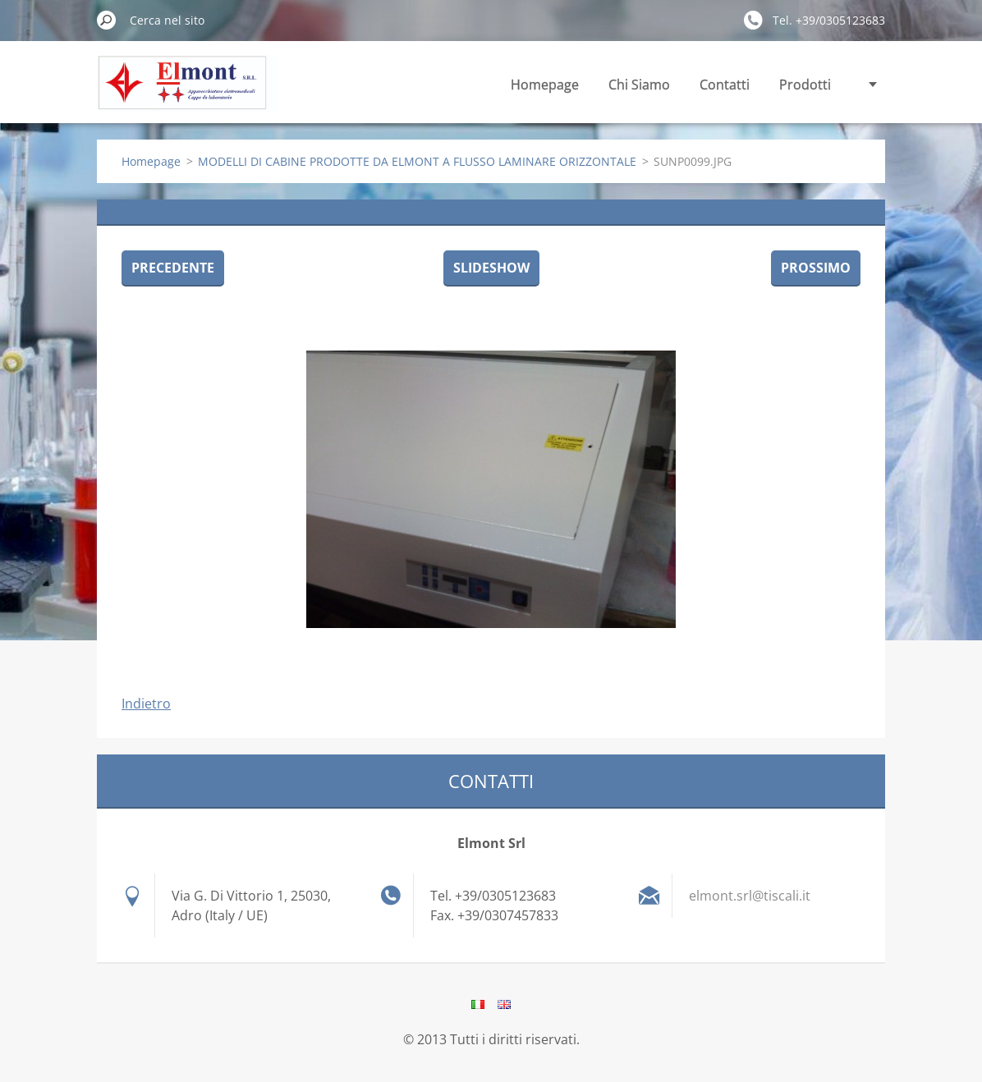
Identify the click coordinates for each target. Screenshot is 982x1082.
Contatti (725, 85)
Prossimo (816, 268)
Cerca (107, 19)
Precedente (172, 268)
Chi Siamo (639, 85)
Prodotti (805, 85)
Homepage (545, 85)
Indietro (146, 704)
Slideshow (491, 268)
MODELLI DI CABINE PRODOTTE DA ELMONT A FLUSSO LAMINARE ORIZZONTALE (417, 161)
